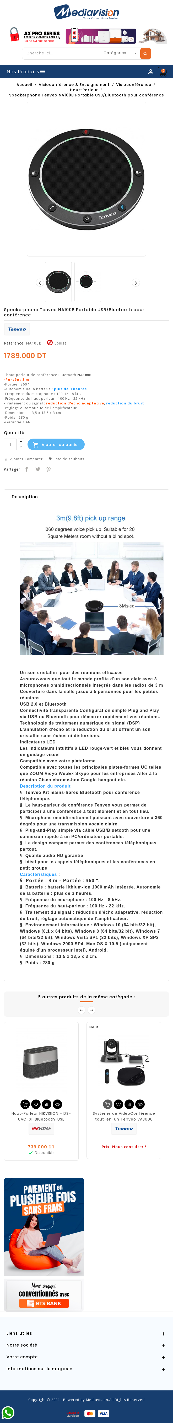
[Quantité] (10, 444)
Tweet (37, 468)
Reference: (14, 343)
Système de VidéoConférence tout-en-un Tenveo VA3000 (124, 1116)
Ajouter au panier (56, 445)
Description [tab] (25, 497)
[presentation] (40, 282)
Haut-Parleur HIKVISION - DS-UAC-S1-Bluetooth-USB (41, 1116)
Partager (26, 468)
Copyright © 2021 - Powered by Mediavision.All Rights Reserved (86, 1399)
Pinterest (48, 468)
